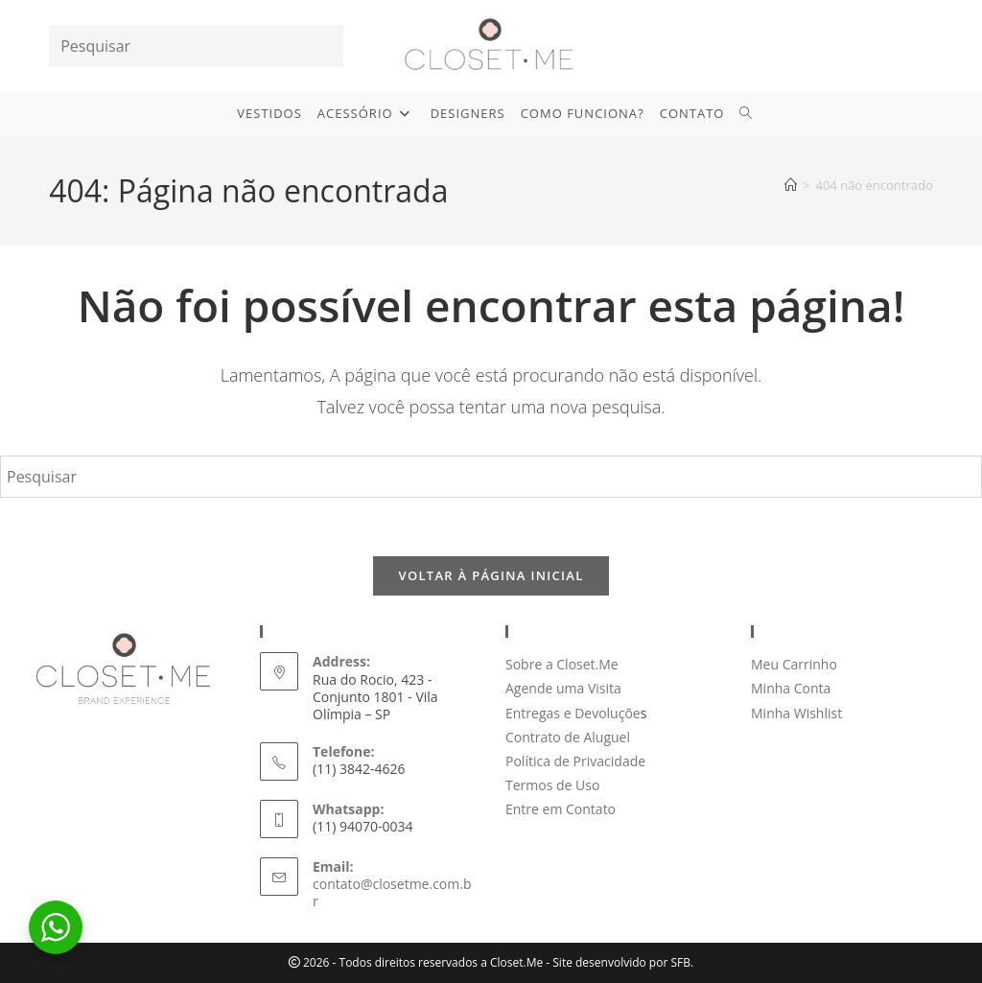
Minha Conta (790, 688)
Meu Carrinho (794, 664)
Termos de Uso (552, 785)
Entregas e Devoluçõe (573, 713)
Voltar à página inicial (490, 575)
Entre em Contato (560, 809)
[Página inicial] (790, 185)
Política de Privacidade (575, 761)
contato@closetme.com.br (392, 892)
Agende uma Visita (563, 688)
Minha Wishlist (796, 713)
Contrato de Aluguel (567, 737)
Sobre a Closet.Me (562, 664)
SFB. (681, 962)
